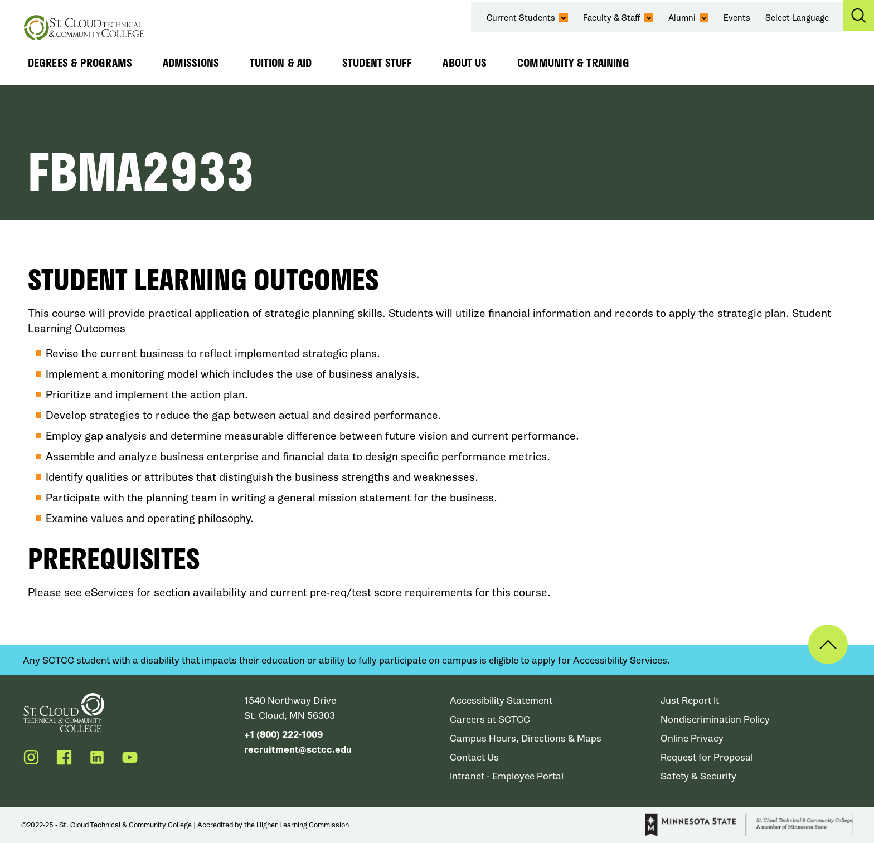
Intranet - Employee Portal (507, 776)
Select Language (797, 18)
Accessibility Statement (501, 700)
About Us (465, 62)
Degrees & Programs (80, 62)
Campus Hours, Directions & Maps (525, 738)
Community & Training (573, 62)
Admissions (191, 62)
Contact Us (474, 757)
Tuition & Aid (281, 62)
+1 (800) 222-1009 (283, 734)
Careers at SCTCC (490, 719)
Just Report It (690, 700)
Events (737, 18)
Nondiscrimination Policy (715, 719)
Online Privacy (692, 738)
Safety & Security (698, 776)
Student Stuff (377, 62)
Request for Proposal (707, 757)
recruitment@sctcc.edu (298, 750)
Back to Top (828, 644)
